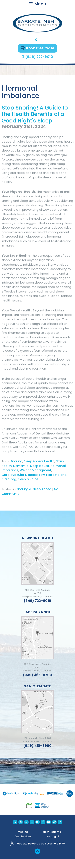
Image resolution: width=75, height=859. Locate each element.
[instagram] (37, 822)
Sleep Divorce (28, 479)
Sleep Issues (39, 466)
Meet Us (23, 832)
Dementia (21, 466)
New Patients (52, 832)
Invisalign (52, 836)
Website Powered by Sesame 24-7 (40, 843)
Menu (37, 4)
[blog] (60, 822)
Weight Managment (35, 470)
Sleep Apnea (33, 461)
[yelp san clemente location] (26, 822)
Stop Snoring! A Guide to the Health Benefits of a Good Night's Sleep (35, 114)
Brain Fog (9, 479)
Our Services (23, 836)
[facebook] (43, 822)
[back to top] (37, 851)
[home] (37, 39)
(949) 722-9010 (39, 56)
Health (49, 461)
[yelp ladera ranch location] (20, 822)
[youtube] (48, 822)
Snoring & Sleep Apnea (33, 489)
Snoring (16, 461)
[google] (32, 822)
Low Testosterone (52, 475)
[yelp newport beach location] (15, 822)
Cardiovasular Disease (20, 475)
